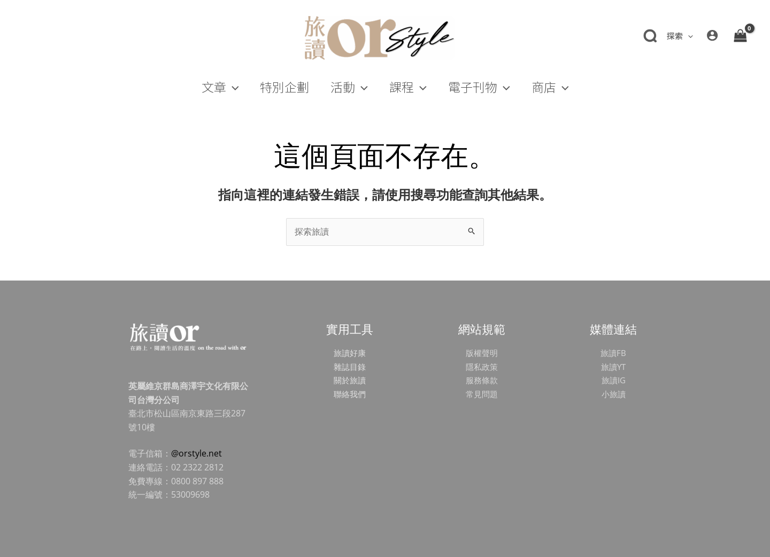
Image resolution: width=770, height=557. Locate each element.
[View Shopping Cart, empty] (740, 35)
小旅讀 (613, 394)
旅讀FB (613, 353)
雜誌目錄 (350, 367)
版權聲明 (482, 353)
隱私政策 (482, 367)
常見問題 (482, 394)
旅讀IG (613, 380)
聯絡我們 (350, 394)
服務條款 (482, 380)
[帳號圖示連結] (712, 35)
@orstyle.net (196, 453)
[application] (688, 35)
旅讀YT (613, 367)
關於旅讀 (350, 380)
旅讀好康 (350, 353)
